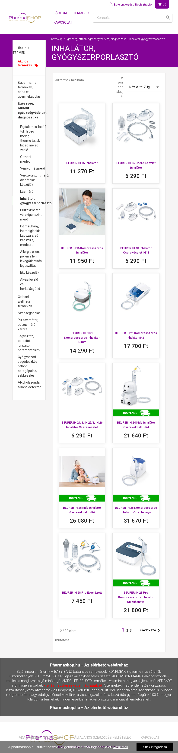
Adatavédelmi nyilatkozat (41, 737)
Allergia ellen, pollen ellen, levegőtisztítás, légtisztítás (31, 258)
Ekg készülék (29, 272)
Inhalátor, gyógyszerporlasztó (32, 201)
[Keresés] (132, 18)
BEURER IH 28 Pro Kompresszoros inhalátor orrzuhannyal (136, 597)
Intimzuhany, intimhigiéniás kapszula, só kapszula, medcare (30, 235)
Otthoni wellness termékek (25, 301)
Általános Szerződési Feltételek (102, 737)
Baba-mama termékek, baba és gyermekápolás (29, 89)
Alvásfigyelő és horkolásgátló (30, 284)
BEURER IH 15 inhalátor (82, 163)
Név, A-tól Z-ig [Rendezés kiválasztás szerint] (144, 87)
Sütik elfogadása (155, 747)
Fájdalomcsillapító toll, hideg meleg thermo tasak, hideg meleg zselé (32, 138)
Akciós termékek (28, 63)
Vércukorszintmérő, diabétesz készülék (32, 180)
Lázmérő (26, 191)
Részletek (120, 747)
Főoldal (61, 13)
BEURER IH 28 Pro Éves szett (82, 592)
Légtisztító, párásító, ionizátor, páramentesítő (29, 343)
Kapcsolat (63, 22)
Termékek (81, 13)
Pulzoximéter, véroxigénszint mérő (31, 214)
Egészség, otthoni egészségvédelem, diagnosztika (31, 110)
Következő (151, 630)
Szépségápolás (29, 313)
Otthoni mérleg (25, 159)
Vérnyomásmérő (32, 168)
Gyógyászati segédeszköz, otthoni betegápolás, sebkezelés (28, 366)
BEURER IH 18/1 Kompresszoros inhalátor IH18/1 (82, 337)
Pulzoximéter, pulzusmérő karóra (28, 324)
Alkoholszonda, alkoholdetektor (29, 385)
